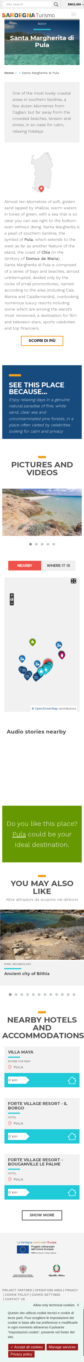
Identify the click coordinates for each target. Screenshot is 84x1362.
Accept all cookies (26, 1347)
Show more (42, 1215)
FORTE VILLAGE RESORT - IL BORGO (38, 1106)
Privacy (71, 1290)
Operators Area (48, 1290)
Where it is (58, 565)
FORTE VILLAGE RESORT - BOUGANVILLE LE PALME (35, 1162)
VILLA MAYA (20, 1052)
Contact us (15, 1299)
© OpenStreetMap (45, 708)
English (74, 4)
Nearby (24, 565)
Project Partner (17, 1290)
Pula (19, 834)
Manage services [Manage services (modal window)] (62, 1347)
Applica (56, 4)
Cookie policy (17, 1294)
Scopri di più (42, 341)
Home (9, 73)
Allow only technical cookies (58, 1305)
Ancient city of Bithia (26, 973)
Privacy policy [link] (21, 1354)
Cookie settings (46, 1294)
